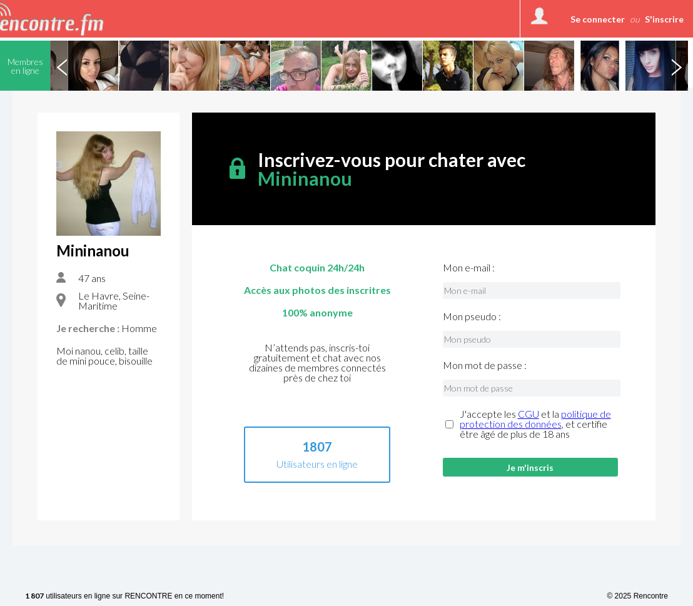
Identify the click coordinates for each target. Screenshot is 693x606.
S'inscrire (664, 19)
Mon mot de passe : (485, 365)
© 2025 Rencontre (637, 596)
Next (676, 66)
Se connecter (597, 19)
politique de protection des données (535, 419)
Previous (62, 66)
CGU (528, 414)
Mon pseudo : (472, 316)
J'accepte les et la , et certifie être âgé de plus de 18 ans (535, 424)
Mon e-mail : (469, 268)
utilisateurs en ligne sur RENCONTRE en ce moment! (124, 596)
